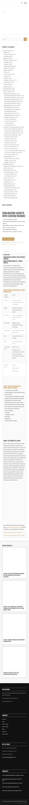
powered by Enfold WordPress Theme (20, 801)
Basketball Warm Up (11, 115)
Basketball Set (9, 111)
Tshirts (6, 86)
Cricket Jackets (9, 119)
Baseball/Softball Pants (12, 99)
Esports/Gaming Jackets (12, 131)
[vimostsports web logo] (12, 3)
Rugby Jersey (8, 160)
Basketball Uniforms (10, 105)
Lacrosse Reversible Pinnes (13, 150)
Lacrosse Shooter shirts (12, 152)
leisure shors (8, 68)
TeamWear (6, 164)
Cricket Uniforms (9, 117)
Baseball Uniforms (10, 93)
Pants (6, 72)
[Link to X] (23, 803)
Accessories (7, 50)
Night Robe (7, 70)
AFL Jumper (8, 91)
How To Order (5, 724)
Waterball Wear (9, 195)
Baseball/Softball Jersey (12, 97)
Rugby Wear (8, 156)
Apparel (5, 58)
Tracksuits (7, 84)
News (3, 721)
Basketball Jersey (10, 107)
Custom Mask (8, 54)
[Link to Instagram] (21, 803)
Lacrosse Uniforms (10, 145)
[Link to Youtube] (26, 803)
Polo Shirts (7, 74)
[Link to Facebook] (19, 803)
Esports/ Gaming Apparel (12, 127)
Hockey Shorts (9, 141)
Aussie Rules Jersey (11, 158)
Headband (7, 56)
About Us (4, 719)
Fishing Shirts (8, 180)
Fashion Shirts (8, 60)
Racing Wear (8, 186)
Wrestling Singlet (9, 197)
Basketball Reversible (11, 109)
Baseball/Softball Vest (11, 103)
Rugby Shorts (8, 162)
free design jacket (13, 244)
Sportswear (7, 90)
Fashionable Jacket (5, 244)
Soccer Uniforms (9, 192)
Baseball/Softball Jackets (12, 95)
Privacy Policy (5, 734)
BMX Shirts (7, 168)
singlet (6, 78)
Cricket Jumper (9, 121)
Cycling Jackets (9, 174)
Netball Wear (8, 184)
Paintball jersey (8, 88)
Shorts (6, 76)
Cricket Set (8, 123)
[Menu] (25, 3)
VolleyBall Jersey (9, 194)
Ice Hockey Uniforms (11, 135)
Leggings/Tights (9, 66)
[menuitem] (21, 3)
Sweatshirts (8, 82)
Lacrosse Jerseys (10, 148)
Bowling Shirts (8, 170)
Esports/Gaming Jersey (12, 133)
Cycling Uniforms (9, 172)
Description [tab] (6, 251)
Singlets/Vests (8, 80)
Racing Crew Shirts (10, 188)
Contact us (4, 731)
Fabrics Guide (5, 726)
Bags (5, 52)
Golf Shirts (7, 182)
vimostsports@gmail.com (9, 757)
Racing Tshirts (9, 190)
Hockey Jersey (9, 137)
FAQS (3, 729)
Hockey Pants (9, 139)
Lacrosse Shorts (9, 154)
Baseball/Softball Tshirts (12, 101)
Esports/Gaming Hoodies (12, 129)
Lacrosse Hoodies (10, 146)
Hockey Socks (9, 143)
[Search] (21, 3)
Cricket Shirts (9, 125)
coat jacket (22, 242)
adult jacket (17, 242)
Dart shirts (7, 178)
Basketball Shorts (10, 113)
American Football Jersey (12, 166)
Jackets (6, 64)
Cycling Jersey (9, 176)
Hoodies (6, 62)
